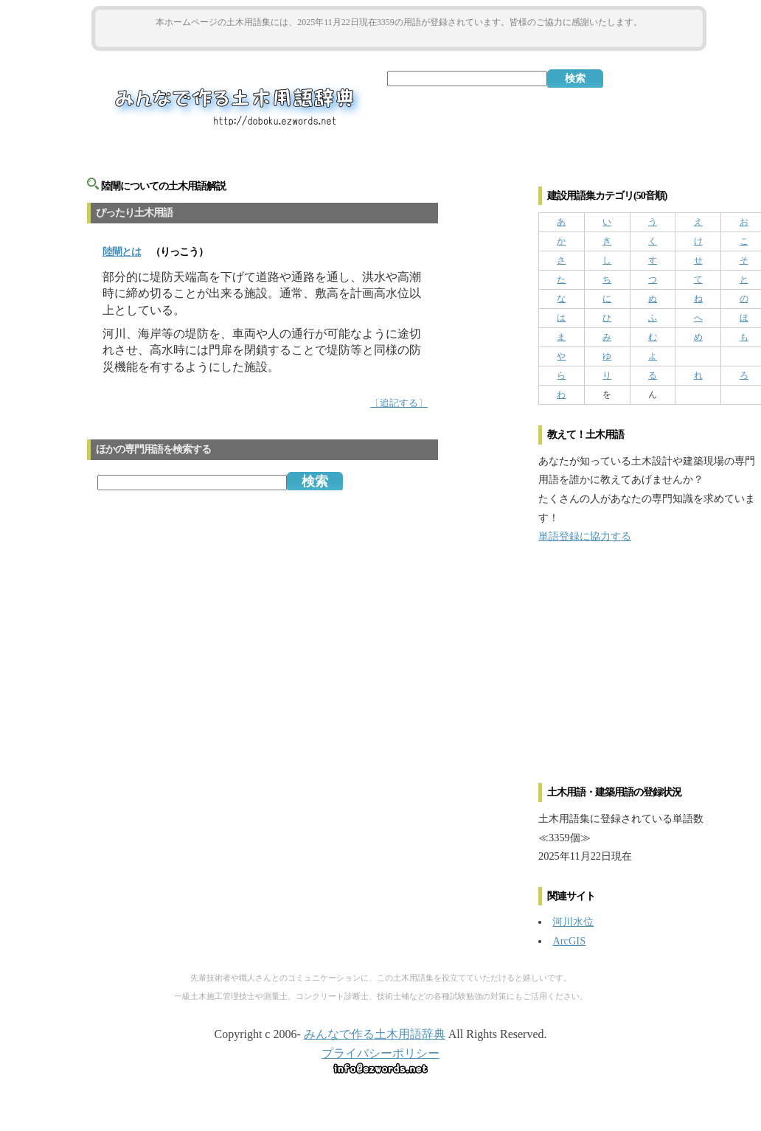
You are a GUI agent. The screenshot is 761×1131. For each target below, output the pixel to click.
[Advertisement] (399, 38)
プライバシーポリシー (380, 1053)
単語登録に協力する (584, 536)
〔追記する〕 (399, 403)
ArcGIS (568, 941)
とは (121, 251)
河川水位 (573, 922)
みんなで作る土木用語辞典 (374, 1034)
